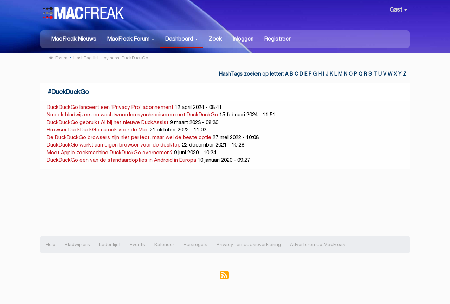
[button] (131, 38)
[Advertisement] (225, 202)
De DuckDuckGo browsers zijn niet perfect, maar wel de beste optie (129, 137)
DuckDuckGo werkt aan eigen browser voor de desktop (114, 144)
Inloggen (242, 39)
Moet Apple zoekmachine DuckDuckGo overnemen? (110, 152)
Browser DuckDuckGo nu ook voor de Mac (97, 129)
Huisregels (195, 244)
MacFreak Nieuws (73, 39)
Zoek (215, 39)
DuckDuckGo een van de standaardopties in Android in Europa (121, 159)
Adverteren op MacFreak (317, 244)
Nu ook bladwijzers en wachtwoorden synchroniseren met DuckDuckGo (132, 114)
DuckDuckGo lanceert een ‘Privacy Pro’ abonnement (110, 107)
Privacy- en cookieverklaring (249, 244)
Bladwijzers (77, 244)
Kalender (164, 244)
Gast (398, 9)
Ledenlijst (110, 244)
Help (51, 244)
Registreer (277, 39)
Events (137, 244)
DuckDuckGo (70, 92)
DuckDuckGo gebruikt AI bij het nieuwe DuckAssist (107, 122)
